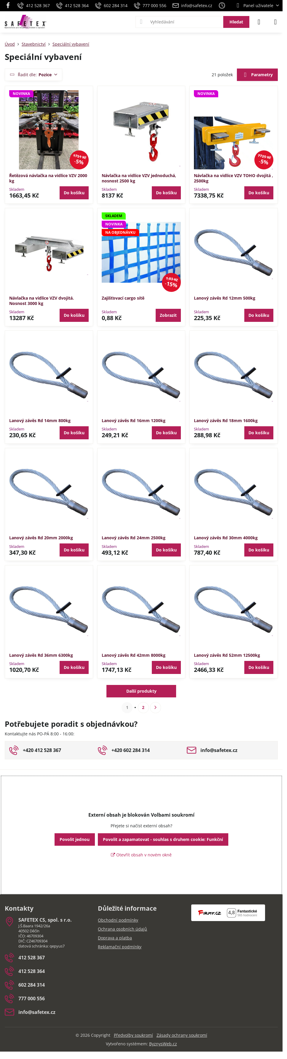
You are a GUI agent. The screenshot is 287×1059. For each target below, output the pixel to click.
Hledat (236, 22)
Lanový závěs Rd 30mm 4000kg (226, 537)
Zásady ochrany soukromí (182, 1035)
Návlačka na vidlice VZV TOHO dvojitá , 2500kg (233, 178)
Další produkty (141, 691)
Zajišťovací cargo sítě (123, 298)
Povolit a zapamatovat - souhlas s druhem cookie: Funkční (163, 839)
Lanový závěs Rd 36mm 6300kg (41, 655)
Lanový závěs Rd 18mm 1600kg (226, 420)
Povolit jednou (75, 839)
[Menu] (275, 22)
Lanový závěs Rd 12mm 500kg (224, 298)
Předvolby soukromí (133, 1035)
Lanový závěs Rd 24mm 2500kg (133, 537)
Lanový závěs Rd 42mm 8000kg (133, 655)
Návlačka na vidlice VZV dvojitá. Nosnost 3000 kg (41, 300)
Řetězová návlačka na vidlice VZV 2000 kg (48, 178)
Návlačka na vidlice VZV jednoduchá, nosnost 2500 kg (139, 178)
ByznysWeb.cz (163, 1044)
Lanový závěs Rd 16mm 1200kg (133, 420)
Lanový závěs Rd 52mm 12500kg (227, 655)
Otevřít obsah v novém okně (141, 855)
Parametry (257, 75)
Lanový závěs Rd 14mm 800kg (40, 420)
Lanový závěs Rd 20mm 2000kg (41, 537)
